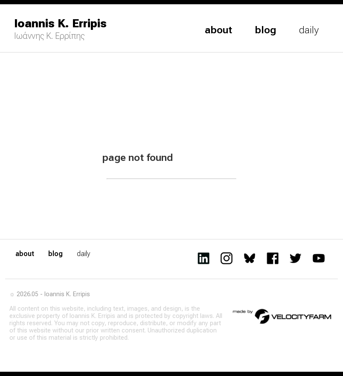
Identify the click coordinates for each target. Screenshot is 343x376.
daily (309, 30)
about (218, 30)
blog (265, 30)
